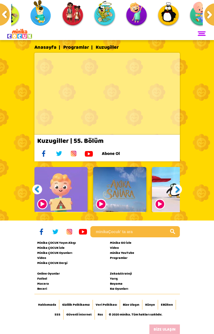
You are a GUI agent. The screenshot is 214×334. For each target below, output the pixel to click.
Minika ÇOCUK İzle (51, 247)
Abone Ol (115, 153)
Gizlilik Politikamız (76, 305)
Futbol (42, 278)
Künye (150, 305)
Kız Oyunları (119, 288)
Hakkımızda (47, 305)
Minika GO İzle (120, 242)
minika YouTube (122, 252)
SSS (57, 314)
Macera (43, 283)
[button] (37, 189)
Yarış (114, 278)
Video (41, 257)
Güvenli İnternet (79, 314)
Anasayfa (45, 47)
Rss (100, 314)
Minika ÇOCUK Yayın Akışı (56, 242)
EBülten (167, 305)
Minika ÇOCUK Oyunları (54, 252)
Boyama (116, 283)
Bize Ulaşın (131, 305)
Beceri (42, 288)
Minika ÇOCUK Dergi (52, 262)
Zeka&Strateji (121, 273)
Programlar (76, 47)
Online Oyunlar (48, 273)
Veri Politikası (106, 305)
